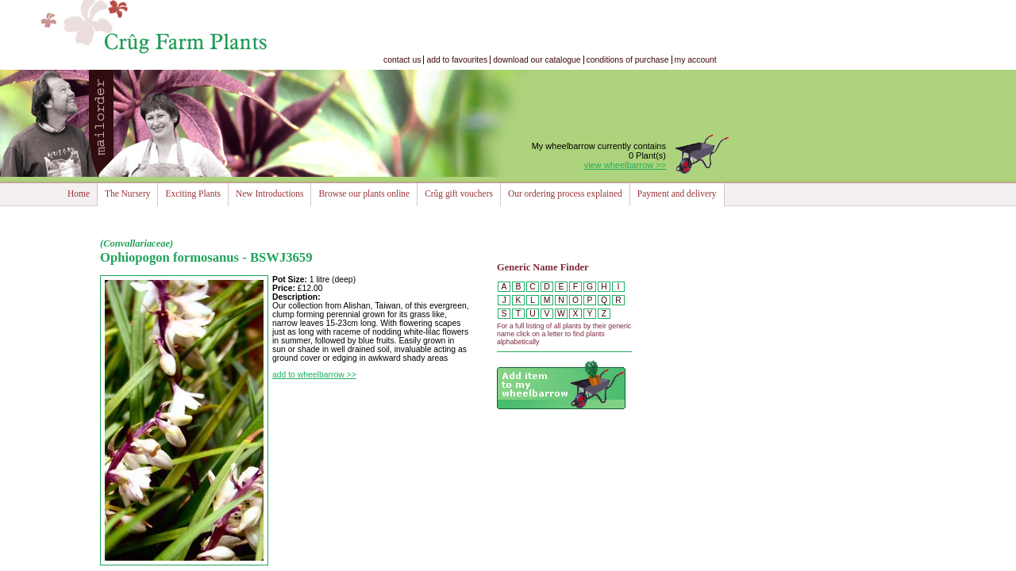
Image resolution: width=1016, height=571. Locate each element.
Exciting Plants (193, 193)
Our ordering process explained (565, 193)
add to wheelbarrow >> (314, 374)
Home (78, 193)
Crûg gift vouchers (459, 193)
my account (696, 60)
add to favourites (456, 60)
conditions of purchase (628, 60)
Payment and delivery (677, 193)
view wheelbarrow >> (625, 165)
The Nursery (127, 193)
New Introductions (269, 193)
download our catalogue (536, 60)
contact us (402, 60)
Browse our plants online (364, 193)
